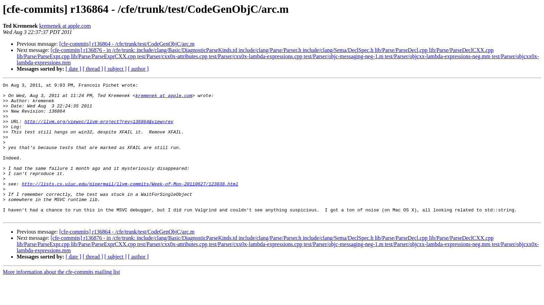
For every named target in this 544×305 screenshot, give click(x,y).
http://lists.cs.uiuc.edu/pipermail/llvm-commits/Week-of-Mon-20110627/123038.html (130, 204)
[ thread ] (93, 69)
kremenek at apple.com (65, 26)
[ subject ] (115, 69)
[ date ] (73, 69)
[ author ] (138, 69)
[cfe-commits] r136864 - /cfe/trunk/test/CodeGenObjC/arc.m (127, 44)
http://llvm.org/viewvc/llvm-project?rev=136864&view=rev (98, 130)
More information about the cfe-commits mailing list (61, 299)
